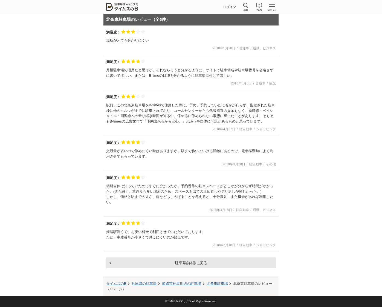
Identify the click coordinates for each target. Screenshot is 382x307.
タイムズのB (116, 284)
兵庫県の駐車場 (144, 284)
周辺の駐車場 (181, 284)
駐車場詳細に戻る (191, 262)
